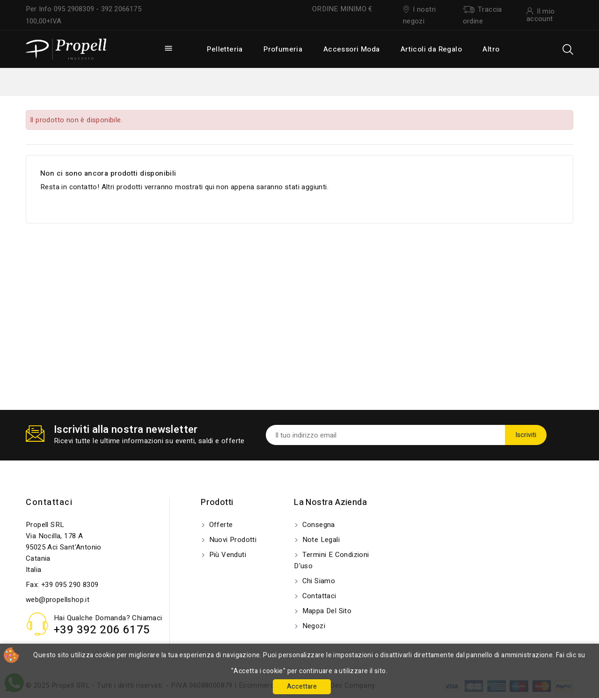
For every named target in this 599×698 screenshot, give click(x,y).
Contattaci (49, 502)
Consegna (317, 525)
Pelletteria (224, 49)
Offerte (220, 525)
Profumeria (282, 49)
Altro (490, 49)
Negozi (312, 626)
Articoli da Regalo (431, 49)
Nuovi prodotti (231, 540)
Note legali (320, 540)
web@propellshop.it (57, 599)
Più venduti (226, 554)
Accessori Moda (351, 49)
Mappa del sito (325, 611)
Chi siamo (317, 581)
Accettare (302, 686)
